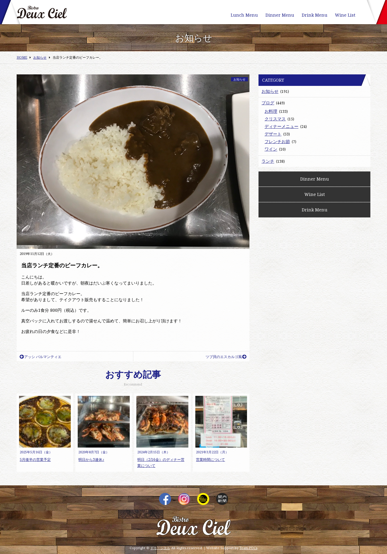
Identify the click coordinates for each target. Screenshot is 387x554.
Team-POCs (248, 548)
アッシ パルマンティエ (40, 356)
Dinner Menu (279, 15)
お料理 (271, 111)
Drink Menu (314, 15)
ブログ (268, 103)
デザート (273, 134)
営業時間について (210, 459)
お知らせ (239, 79)
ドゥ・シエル (160, 548)
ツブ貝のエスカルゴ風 (226, 356)
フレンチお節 (277, 141)
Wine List (345, 15)
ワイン (271, 149)
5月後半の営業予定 (35, 459)
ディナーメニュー (281, 126)
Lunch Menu (244, 15)
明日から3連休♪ (91, 459)
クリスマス (275, 119)
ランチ (268, 161)
